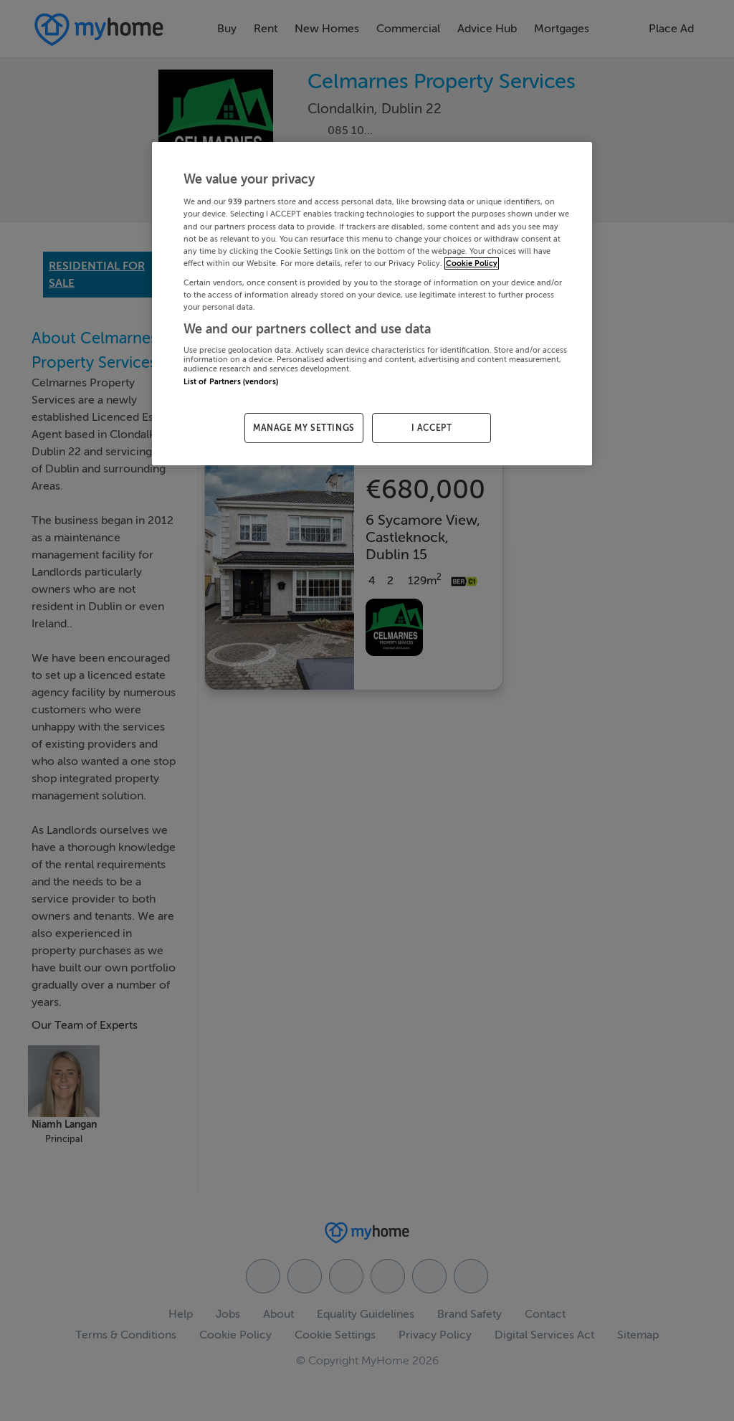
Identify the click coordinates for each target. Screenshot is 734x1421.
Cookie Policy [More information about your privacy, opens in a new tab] (471, 263)
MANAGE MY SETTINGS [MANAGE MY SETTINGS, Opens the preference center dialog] (304, 428)
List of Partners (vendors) (231, 381)
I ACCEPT (431, 428)
